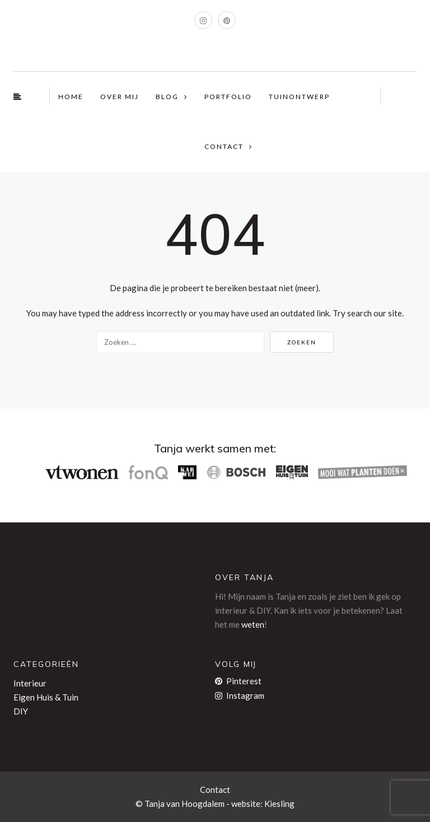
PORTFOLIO (228, 96)
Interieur (29, 683)
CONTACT (224, 146)
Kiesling (279, 803)
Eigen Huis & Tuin (45, 697)
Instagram (239, 695)
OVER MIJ (119, 96)
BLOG (167, 96)
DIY (20, 711)
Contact (215, 789)
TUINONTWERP (299, 96)
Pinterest (238, 681)
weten (252, 624)
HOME (70, 96)
